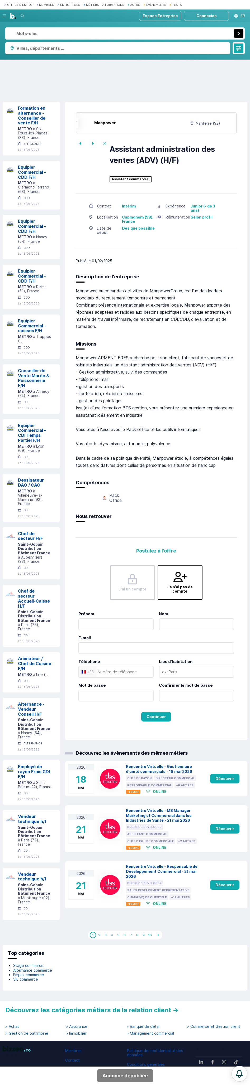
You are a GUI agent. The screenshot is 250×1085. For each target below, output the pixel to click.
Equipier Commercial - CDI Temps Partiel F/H (32, 433)
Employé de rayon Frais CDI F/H (34, 771)
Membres (73, 1050)
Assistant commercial (130, 179)
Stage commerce (28, 965)
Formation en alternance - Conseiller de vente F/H (31, 115)
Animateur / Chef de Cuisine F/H (34, 663)
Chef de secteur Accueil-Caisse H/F (34, 598)
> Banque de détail (143, 1026)
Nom (163, 614)
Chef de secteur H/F (30, 536)
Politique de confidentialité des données (155, 1052)
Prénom (86, 614)
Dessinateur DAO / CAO (31, 482)
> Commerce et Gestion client (213, 1026)
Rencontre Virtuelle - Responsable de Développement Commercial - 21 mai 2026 (161, 871)
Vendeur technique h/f (32, 819)
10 (150, 935)
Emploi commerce (28, 974)
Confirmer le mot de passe (186, 685)
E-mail (84, 638)
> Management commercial (150, 1033)
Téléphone (89, 661)
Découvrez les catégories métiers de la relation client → (92, 1010)
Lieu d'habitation (175, 661)
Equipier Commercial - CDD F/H (32, 172)
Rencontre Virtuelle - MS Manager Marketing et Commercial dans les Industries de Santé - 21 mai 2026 (159, 815)
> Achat (12, 1026)
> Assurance (76, 1026)
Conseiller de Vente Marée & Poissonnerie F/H (33, 378)
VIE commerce (25, 979)
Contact (72, 1060)
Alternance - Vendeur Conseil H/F (31, 709)
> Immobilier (76, 1033)
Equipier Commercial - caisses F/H (32, 325)
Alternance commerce (32, 970)
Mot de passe (92, 685)
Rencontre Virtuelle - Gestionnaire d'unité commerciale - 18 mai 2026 (159, 769)
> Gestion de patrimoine (26, 1033)
